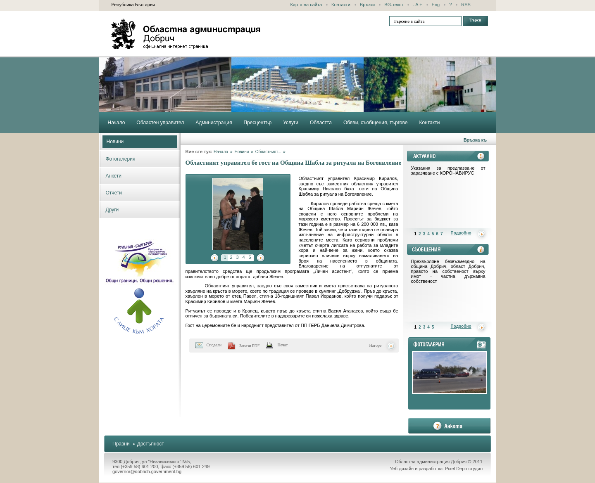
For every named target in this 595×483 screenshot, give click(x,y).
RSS (466, 4)
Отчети (114, 193)
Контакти (340, 4)
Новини (115, 141)
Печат (282, 345)
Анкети (114, 176)
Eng (436, 4)
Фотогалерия (121, 159)
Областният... (268, 151)
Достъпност (150, 444)
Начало (221, 151)
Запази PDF (249, 345)
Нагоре (375, 345)
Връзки (367, 4)
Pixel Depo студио (464, 468)
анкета (449, 425)
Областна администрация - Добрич (186, 34)
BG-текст (393, 4)
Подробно (461, 233)
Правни (121, 444)
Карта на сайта (306, 4)
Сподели (214, 345)
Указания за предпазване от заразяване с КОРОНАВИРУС (448, 170)
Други (112, 210)
